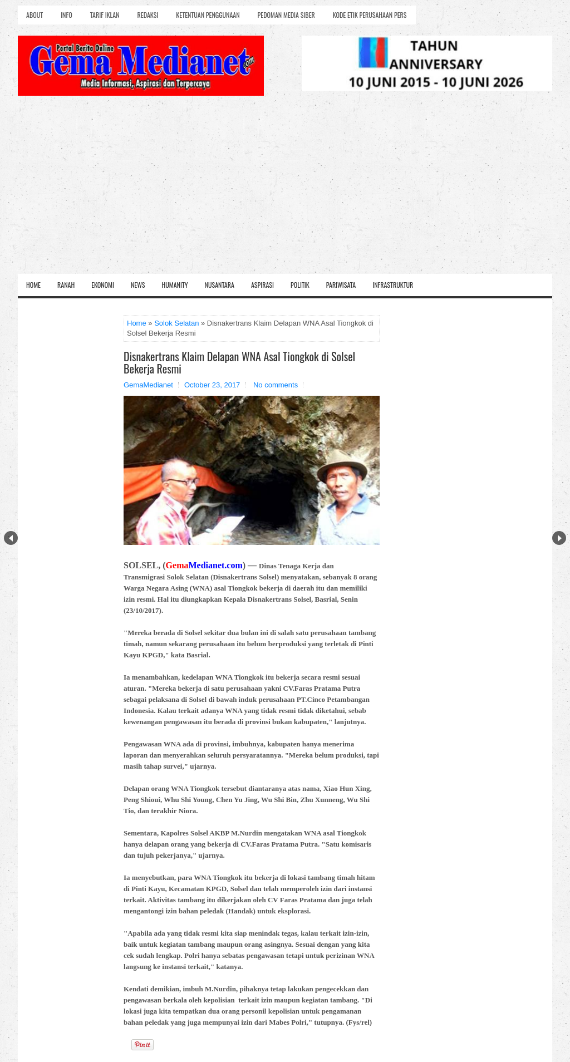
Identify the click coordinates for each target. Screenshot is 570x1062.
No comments (275, 385)
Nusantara (219, 284)
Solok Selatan (176, 323)
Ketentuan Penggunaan (207, 14)
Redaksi (148, 14)
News (138, 284)
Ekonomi (102, 284)
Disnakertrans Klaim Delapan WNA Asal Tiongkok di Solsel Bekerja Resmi (239, 362)
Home (33, 284)
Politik (300, 284)
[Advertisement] (285, 190)
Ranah (66, 284)
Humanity (175, 284)
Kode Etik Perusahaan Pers (370, 14)
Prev (11, 538)
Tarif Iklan (105, 14)
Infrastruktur (392, 284)
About (34, 14)
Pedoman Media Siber (286, 14)
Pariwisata (341, 284)
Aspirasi (262, 284)
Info (66, 14)
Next (559, 538)
